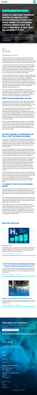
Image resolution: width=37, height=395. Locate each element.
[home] (4, 2)
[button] (34, 2)
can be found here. (14, 55)
